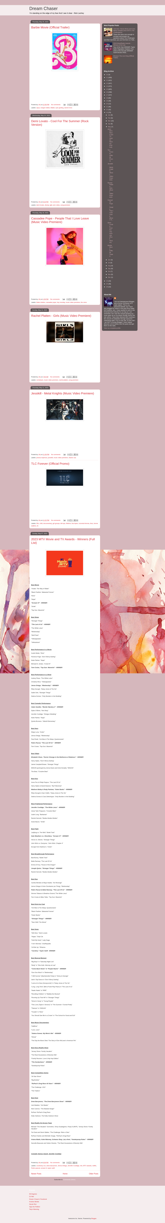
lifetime (68, 523)
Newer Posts (36, 1174)
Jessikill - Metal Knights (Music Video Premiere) (62, 393)
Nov (109, 274)
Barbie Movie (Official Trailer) (50, 27)
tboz (91, 523)
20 (107, 104)
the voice (84, 302)
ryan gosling (59, 108)
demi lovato (40, 205)
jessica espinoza (41, 457)
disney (47, 205)
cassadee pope (51, 302)
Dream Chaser (43, 8)
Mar (109, 121)
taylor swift (51, 1168)
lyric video (56, 205)
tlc (37, 526)
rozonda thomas (84, 523)
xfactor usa (72, 457)
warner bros (68, 108)
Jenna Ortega (62, 1166)
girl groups (56, 523)
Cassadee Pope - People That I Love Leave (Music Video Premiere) (60, 220)
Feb (109, 118)
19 (107, 101)
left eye (62, 523)
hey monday (61, 302)
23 (107, 112)
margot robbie (45, 108)
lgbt (51, 205)
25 (107, 284)
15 (107, 89)
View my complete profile (112, 328)
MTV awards (87, 1166)
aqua (38, 108)
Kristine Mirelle (34, 1202)
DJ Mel (31, 1196)
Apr (109, 124)
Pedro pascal (35, 1168)
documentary (47, 523)
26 (107, 287)
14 (107, 86)
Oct (109, 271)
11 (107, 77)
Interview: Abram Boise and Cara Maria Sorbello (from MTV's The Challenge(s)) (124, 30)
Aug (109, 265)
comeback (39, 380)
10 (107, 74)
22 (107, 109)
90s (37, 523)
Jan (109, 115)
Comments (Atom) (69, 1179)
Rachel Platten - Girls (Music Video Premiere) (61, 315)
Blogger (93, 1218)
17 (107, 95)
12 (107, 80)
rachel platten (63, 380)
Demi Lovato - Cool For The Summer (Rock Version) (110, 232)
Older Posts (93, 1174)
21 (107, 107)
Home (65, 1174)
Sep (109, 268)
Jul (109, 263)
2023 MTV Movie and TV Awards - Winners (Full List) (110, 138)
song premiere (65, 205)
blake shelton (40, 302)
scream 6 (44, 1168)
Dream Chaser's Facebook (38, 1199)
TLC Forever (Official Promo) (50, 463)
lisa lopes (75, 523)
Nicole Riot (32, 1204)
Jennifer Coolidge (73, 1166)
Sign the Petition (34, 1207)
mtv (81, 1166)
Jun (109, 260)
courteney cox (41, 1166)
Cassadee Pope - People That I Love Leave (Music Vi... (110, 210)
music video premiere (73, 302)
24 (107, 281)
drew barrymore (52, 1166)
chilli (41, 523)
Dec (109, 277)
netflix (94, 1166)
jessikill (50, 457)
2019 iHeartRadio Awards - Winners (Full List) (122, 44)
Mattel (53, 108)
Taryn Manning (34, 1209)
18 (107, 98)
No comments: (56, 104)
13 (107, 83)
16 (107, 92)
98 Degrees (33, 1194)
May (109, 127)
